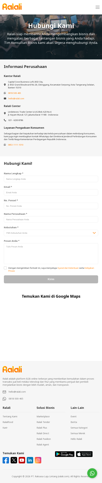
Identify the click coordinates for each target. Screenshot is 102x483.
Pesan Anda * (11, 240)
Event (74, 416)
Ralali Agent (43, 444)
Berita (74, 422)
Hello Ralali (76, 438)
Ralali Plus (42, 427)
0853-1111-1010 (15, 144)
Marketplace (43, 416)
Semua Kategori (79, 427)
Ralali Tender (43, 422)
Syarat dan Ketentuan (68, 267)
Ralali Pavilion (44, 438)
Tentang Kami (10, 416)
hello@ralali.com (16, 98)
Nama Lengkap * (13, 173)
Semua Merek (78, 433)
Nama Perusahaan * (15, 213)
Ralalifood (8, 422)
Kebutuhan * (11, 227)
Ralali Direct (43, 433)
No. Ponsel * (11, 200)
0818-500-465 (14, 93)
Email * (8, 186)
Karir (5, 427)
